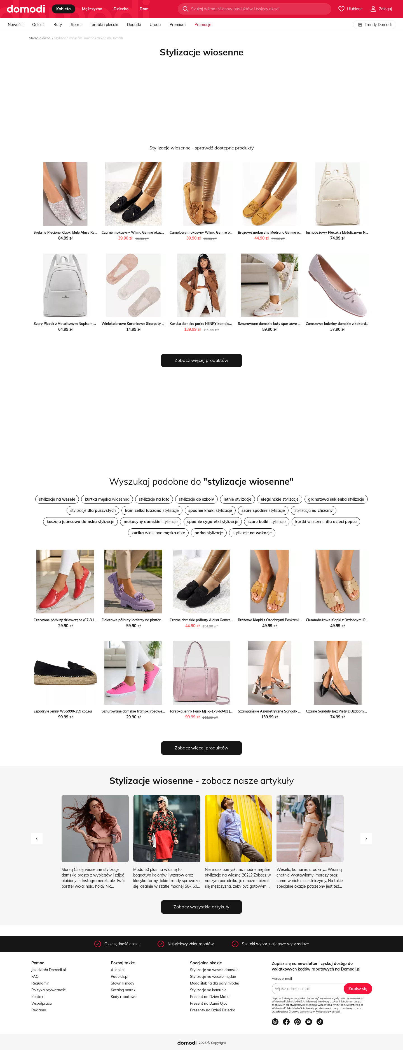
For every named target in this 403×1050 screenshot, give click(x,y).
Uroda (155, 24)
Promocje (203, 24)
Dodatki (134, 24)
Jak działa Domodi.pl (48, 969)
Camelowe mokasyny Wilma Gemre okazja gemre (209, 232)
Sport (76, 24)
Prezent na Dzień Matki (209, 996)
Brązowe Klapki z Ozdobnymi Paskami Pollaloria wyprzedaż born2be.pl (294, 620)
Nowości (15, 24)
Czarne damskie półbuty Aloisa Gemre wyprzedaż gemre (215, 620)
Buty (57, 24)
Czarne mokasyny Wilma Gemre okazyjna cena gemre (145, 232)
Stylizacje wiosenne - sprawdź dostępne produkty (201, 148)
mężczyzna (92, 8)
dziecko (121, 8)
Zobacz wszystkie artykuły (201, 907)
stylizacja (313, 510)
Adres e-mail (282, 978)
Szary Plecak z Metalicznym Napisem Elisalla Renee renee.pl (81, 324)
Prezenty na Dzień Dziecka (212, 1010)
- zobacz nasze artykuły (201, 780)
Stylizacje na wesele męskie (213, 976)
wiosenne (326, 521)
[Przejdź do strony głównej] (26, 9)
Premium (178, 24)
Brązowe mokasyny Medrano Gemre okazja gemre (278, 232)
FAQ (35, 976)
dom (144, 8)
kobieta (63, 8)
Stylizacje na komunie (208, 990)
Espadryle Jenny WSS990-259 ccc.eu (63, 711)
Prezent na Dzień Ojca (209, 1003)
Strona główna (39, 38)
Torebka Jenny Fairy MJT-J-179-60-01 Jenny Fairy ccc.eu (213, 711)
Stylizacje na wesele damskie (214, 969)
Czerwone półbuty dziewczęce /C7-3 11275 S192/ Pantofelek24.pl (86, 620)
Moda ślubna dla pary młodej (214, 983)
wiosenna (107, 499)
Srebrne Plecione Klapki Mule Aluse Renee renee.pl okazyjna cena (86, 232)
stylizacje (57, 499)
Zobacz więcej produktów (201, 360)
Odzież (38, 24)
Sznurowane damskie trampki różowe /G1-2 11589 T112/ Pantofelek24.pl (160, 711)
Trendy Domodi (375, 24)
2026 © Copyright (212, 1042)
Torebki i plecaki (104, 24)
